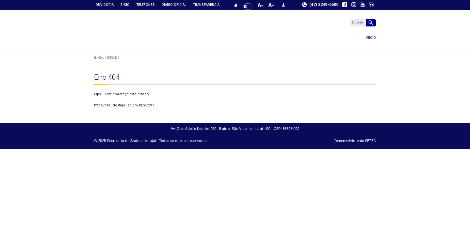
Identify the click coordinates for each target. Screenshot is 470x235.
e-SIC (125, 5)
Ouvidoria (104, 5)
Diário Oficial (174, 5)
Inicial (99, 57)
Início (167, 37)
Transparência (206, 5)
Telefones (145, 5)
